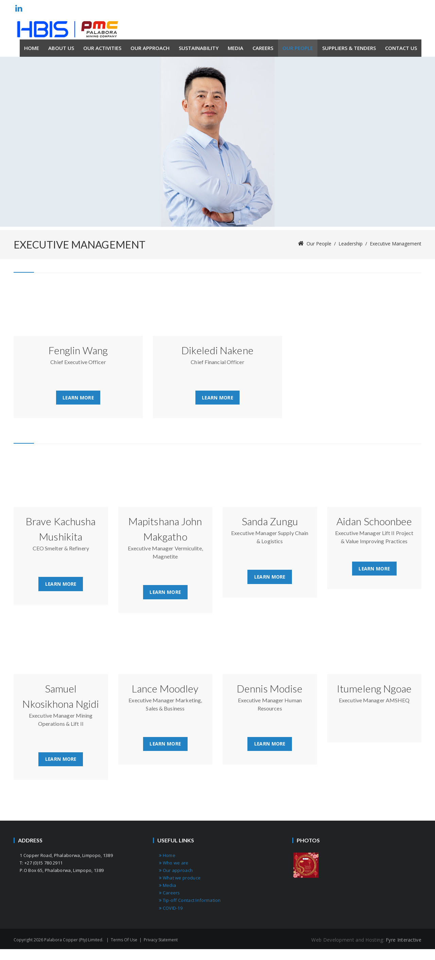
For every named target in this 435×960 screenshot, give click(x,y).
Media (167, 886)
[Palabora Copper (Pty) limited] (68, 29)
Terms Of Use (124, 940)
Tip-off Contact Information (190, 901)
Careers (169, 894)
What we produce (180, 879)
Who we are (174, 864)
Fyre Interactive (403, 940)
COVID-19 (170, 909)
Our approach (176, 871)
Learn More (78, 397)
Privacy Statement (161, 940)
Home (167, 856)
